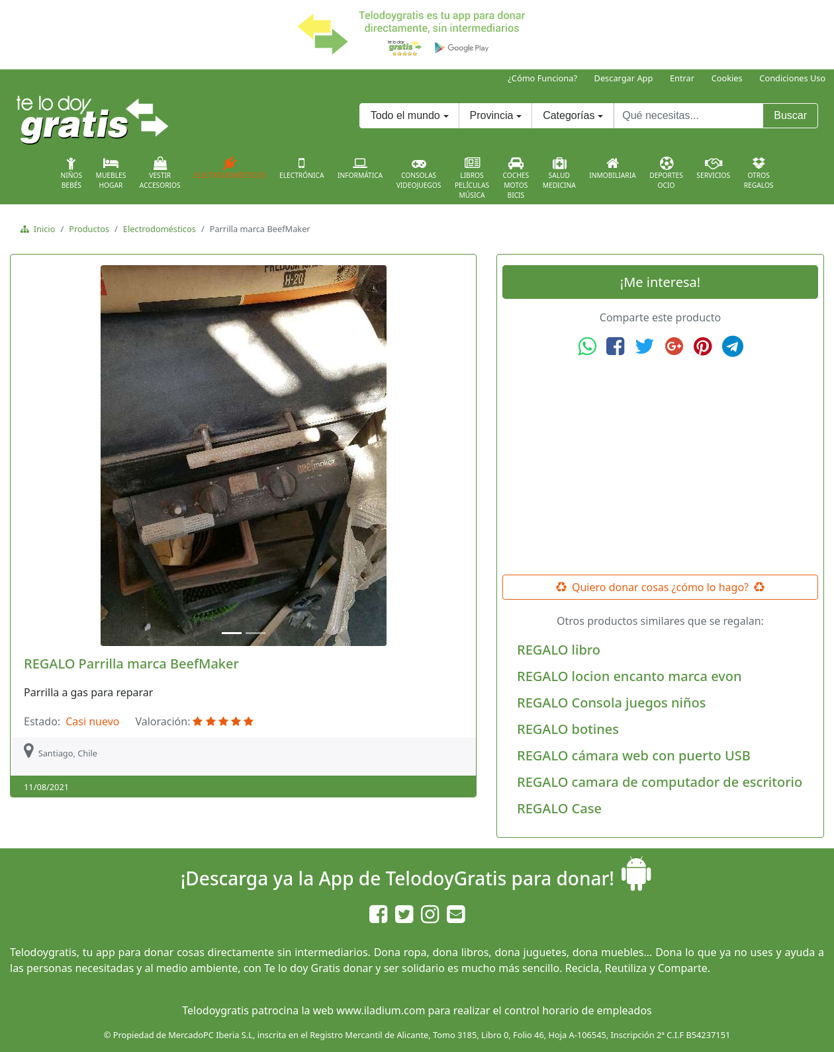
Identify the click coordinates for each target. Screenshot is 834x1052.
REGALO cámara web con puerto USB (634, 755)
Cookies (727, 78)
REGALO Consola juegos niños (611, 702)
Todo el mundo (405, 115)
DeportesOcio (666, 173)
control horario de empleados (578, 1010)
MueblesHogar (111, 173)
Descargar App (623, 78)
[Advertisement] (660, 466)
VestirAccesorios (160, 173)
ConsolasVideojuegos (418, 173)
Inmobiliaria (612, 168)
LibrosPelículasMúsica (472, 178)
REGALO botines (568, 729)
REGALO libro (558, 650)
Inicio (42, 229)
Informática (360, 168)
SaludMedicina (559, 173)
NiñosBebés (71, 173)
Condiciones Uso (792, 78)
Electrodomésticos (229, 168)
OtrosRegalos (759, 173)
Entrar (682, 78)
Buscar (790, 115)
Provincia (492, 115)
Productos (89, 229)
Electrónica (301, 168)
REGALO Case (559, 808)
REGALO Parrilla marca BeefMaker (131, 663)
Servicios (713, 168)
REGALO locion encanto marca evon (629, 676)
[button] (50, 455)
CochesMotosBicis (516, 178)
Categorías (568, 115)
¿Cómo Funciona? (542, 78)
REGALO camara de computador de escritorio (659, 782)
